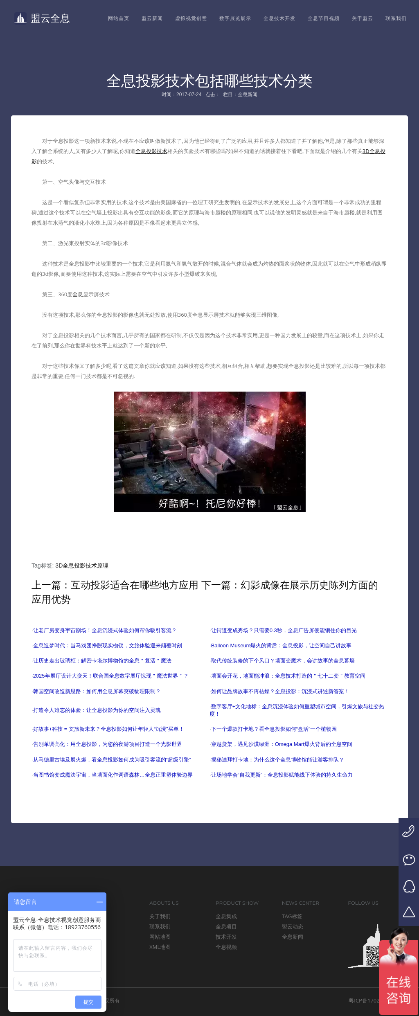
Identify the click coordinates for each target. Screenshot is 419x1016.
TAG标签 (292, 916)
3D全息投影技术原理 (81, 565)
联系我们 (396, 18)
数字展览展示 (235, 18)
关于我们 (160, 916)
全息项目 (226, 926)
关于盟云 (362, 18)
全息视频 (226, 947)
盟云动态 (292, 926)
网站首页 (118, 18)
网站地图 (160, 936)
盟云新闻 (152, 18)
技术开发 (226, 936)
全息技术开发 (279, 18)
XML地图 (160, 947)
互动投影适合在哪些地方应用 (134, 584)
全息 (77, 294)
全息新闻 (292, 936)
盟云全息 (42, 18)
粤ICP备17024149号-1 (375, 1000)
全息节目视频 (324, 18)
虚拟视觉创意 (191, 18)
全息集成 (226, 916)
